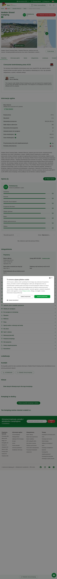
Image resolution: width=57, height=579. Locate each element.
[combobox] (50, 278)
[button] (12, 300)
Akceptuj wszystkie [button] (41, 296)
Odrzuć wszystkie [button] (24, 296)
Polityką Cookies (26, 290)
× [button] (51, 277)
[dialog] (28, 289)
